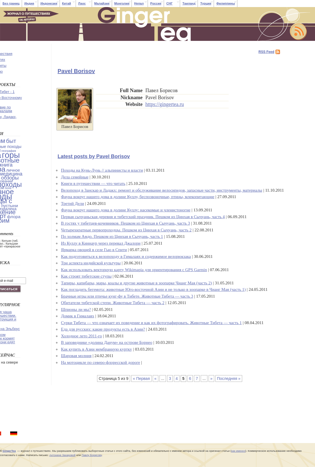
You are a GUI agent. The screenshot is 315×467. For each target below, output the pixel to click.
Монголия (122, 3)
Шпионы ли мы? (76, 309)
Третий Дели (72, 203)
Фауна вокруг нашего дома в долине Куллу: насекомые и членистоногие (126, 210)
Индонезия (48, 3)
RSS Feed (266, 52)
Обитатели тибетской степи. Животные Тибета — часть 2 (112, 302)
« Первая (141, 378)
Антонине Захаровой (62, 455)
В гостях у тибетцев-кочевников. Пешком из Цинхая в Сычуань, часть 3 (125, 223)
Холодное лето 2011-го (81, 336)
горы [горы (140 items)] (11, 155)
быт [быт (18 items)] (11, 141)
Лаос (82, 3)
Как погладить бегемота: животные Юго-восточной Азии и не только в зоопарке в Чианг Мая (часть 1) (153, 289)
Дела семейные (74, 177)
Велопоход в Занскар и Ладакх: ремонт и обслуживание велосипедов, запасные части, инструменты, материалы (161, 190)
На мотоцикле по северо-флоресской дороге (100, 362)
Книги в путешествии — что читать (93, 183)
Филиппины (225, 3)
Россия (155, 3)
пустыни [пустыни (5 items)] (9, 205)
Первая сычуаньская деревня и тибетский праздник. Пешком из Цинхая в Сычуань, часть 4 (143, 216)
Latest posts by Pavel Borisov (94, 156)
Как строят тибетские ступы (86, 276)
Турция (205, 3)
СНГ (169, 3)
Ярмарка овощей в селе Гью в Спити (94, 249)
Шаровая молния (76, 355)
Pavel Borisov (76, 71)
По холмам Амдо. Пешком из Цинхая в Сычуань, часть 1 (112, 236)
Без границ (11, 3)
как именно (238, 450)
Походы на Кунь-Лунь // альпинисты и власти (102, 170)
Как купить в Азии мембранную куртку (96, 349)
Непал (139, 3)
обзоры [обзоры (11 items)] (10, 178)
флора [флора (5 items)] (14, 216)
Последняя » (228, 378)
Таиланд (188, 3)
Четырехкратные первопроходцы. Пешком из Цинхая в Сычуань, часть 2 (126, 230)
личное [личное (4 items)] (13, 170)
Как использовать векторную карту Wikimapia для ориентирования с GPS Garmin (134, 269)
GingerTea (9, 450)
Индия (29, 3)
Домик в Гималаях (77, 316)
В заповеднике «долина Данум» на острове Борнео (106, 342)
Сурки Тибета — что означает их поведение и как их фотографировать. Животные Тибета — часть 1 (151, 322)
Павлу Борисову (92, 455)
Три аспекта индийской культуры (91, 263)
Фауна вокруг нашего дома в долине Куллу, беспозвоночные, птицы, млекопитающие (137, 196)
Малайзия (102, 3)
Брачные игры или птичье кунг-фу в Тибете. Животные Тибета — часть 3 (127, 296)
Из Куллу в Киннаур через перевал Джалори (101, 243)
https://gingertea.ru (164, 104)
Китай (66, 3)
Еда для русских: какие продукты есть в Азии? (103, 329)
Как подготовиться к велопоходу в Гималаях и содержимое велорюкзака (126, 256)
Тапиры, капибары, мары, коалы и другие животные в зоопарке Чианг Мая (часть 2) (136, 283)
